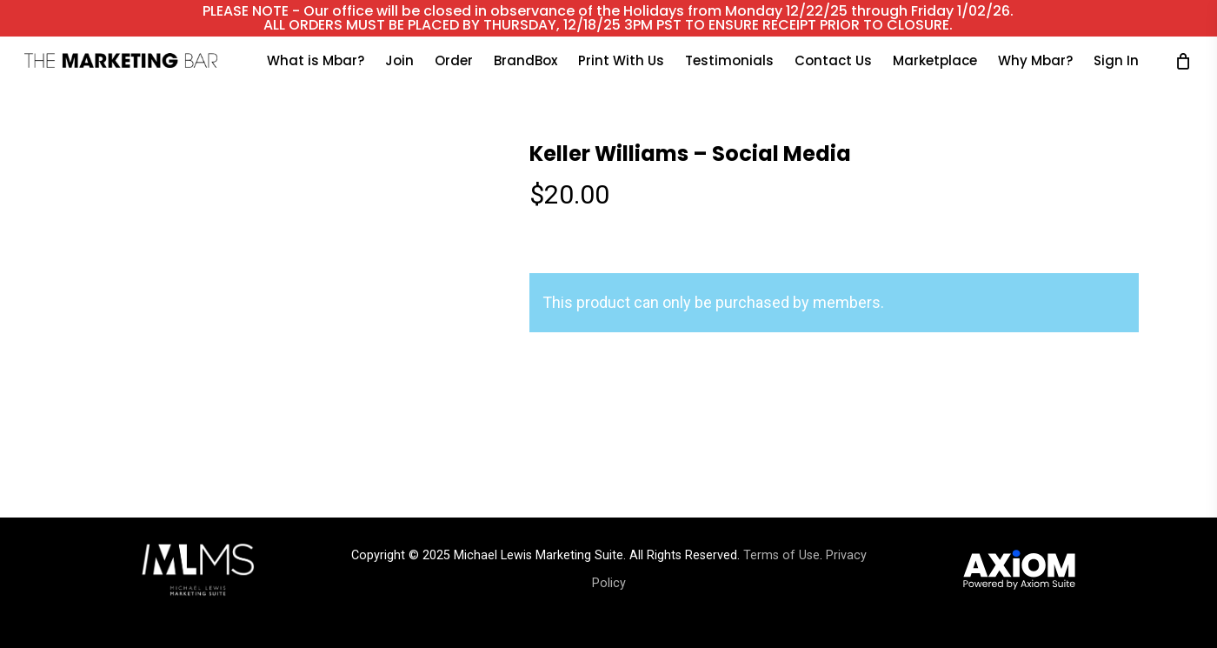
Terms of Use (781, 555)
